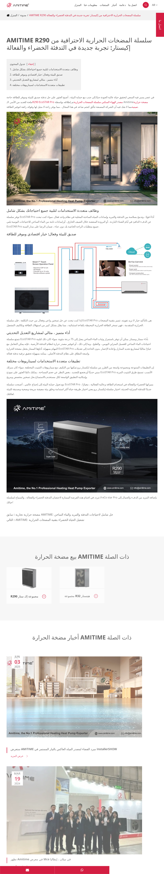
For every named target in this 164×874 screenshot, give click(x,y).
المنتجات (104, 5)
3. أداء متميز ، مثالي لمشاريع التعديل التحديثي (33, 79)
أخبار (114, 5)
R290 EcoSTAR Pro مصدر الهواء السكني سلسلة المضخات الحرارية (77, 102)
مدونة (23, 15)
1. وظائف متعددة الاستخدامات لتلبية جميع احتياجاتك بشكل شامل (44, 69)
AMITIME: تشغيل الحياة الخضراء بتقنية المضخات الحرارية (50, 517)
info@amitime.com (26, 782)
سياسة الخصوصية (16, 860)
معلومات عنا (90, 5)
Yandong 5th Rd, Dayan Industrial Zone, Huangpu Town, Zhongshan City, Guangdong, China (68, 751)
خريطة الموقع (38, 860)
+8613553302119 (25, 789)
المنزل (77, 5)
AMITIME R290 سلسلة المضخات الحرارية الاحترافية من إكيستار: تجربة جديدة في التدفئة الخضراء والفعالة (85, 15)
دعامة (122, 5)
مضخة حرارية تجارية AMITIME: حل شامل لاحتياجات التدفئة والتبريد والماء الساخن (64, 512)
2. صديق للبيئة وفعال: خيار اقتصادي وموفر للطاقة (36, 74)
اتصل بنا (132, 5)
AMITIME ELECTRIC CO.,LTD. (39, 853)
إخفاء (31, 64)
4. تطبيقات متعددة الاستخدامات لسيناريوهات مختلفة (37, 85)
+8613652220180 (25, 774)
